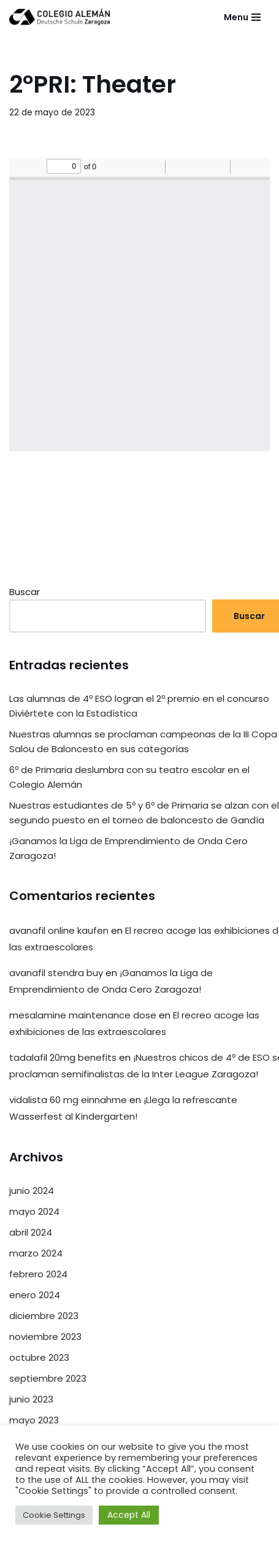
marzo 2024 (36, 1253)
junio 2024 (31, 1190)
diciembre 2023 (43, 1315)
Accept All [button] (128, 1515)
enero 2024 (34, 1294)
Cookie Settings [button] (54, 1515)
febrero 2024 (38, 1274)
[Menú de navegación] (242, 17)
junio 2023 (31, 1399)
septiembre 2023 (47, 1378)
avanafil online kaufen (59, 930)
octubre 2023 (39, 1357)
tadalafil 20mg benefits (63, 1057)
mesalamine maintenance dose (82, 1015)
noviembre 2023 (45, 1336)
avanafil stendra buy (56, 972)
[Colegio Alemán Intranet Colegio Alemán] (59, 17)
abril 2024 (30, 1232)
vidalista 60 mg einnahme (68, 1099)
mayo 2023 (34, 1420)
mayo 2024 (34, 1211)
